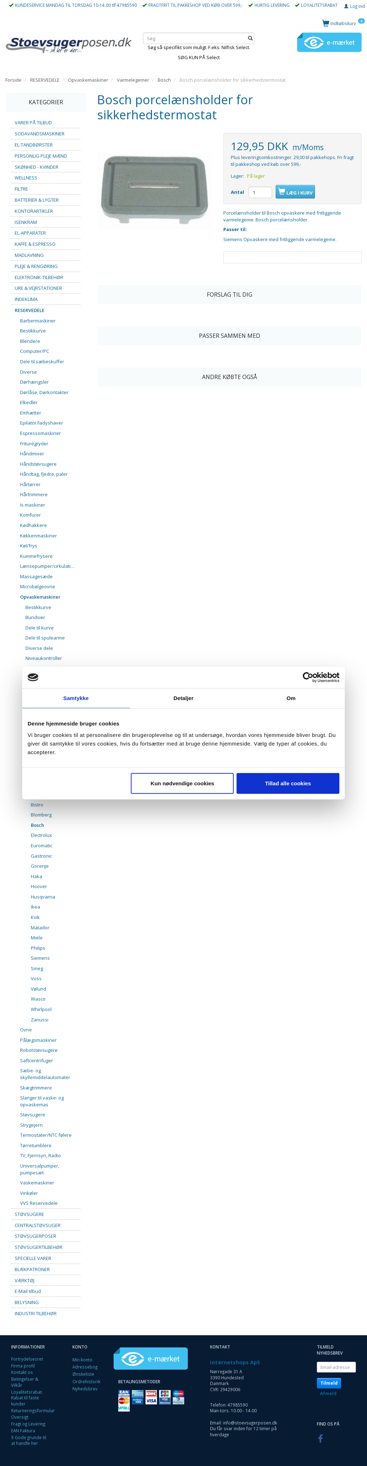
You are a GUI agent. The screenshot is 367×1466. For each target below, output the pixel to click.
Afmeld (328, 1393)
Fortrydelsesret (27, 1359)
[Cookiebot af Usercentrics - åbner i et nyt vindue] (308, 677)
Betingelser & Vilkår (24, 1382)
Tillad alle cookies (288, 783)
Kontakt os (22, 1372)
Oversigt (19, 1417)
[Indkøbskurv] (343, 23)
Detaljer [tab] (183, 698)
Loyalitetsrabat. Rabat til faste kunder (27, 1398)
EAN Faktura (23, 1430)
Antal (238, 192)
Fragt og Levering (28, 1424)
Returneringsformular (33, 1410)
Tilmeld (329, 1383)
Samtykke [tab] (76, 698)
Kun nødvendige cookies (182, 783)
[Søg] (250, 38)
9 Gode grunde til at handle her (28, 1440)
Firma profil (23, 1366)
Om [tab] (290, 698)
